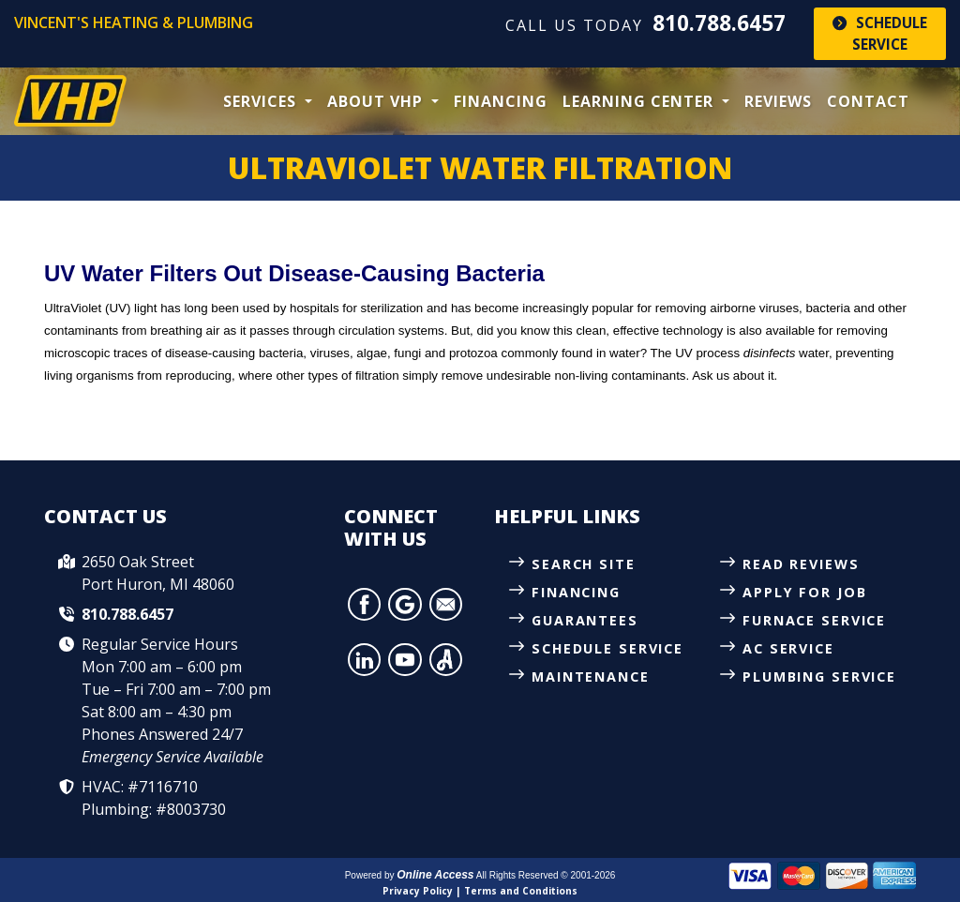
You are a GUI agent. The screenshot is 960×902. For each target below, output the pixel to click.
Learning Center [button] (640, 101)
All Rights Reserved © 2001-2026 (546, 875)
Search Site (585, 564)
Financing (501, 101)
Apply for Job (805, 592)
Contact (868, 101)
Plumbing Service (820, 677)
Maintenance (591, 677)
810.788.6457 (719, 23)
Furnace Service (815, 620)
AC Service (788, 649)
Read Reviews (801, 564)
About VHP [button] (377, 101)
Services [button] (262, 101)
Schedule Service (879, 33)
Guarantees (585, 620)
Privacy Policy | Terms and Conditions (480, 890)
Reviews (778, 101)
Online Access (435, 874)
